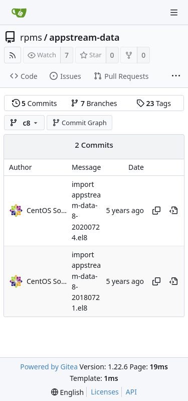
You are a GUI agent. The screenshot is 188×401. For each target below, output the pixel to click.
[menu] (67, 392)
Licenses (105, 391)
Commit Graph (79, 122)
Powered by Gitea (49, 366)
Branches (94, 103)
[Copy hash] (156, 210)
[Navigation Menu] (174, 13)
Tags (153, 103)
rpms (31, 37)
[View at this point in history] (173, 210)
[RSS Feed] (12, 55)
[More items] (176, 76)
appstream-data (84, 37)
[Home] (19, 13)
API (131, 391)
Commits (34, 103)
